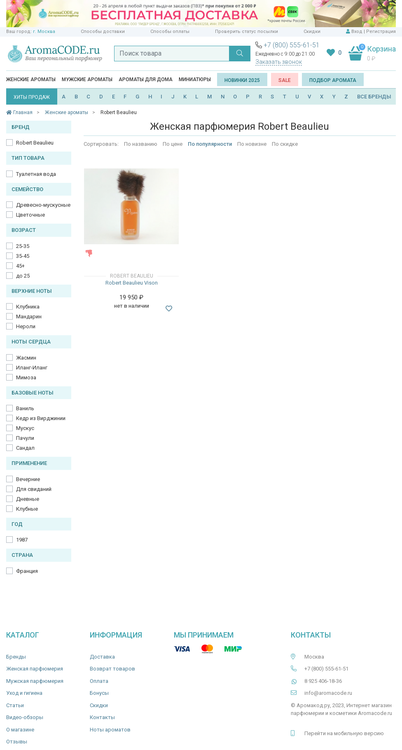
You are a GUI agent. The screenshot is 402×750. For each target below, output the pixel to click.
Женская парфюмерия (34, 669)
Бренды (16, 657)
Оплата (99, 681)
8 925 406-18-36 (323, 681)
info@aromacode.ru (328, 693)
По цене (172, 144)
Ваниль (25, 408)
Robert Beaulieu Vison (131, 283)
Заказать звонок (278, 61)
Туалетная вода (36, 174)
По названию (140, 144)
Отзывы (16, 741)
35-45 (22, 256)
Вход (356, 31)
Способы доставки (103, 31)
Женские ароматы (31, 79)
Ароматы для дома (146, 79)
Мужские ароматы (87, 79)
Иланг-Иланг (31, 367)
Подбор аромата (332, 80)
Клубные (27, 509)
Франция (27, 571)
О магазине (20, 730)
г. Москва (44, 31)
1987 (22, 540)
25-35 (22, 246)
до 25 (23, 276)
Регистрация (381, 31)
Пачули (25, 438)
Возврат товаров (112, 669)
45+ (20, 266)
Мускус (25, 428)
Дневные (27, 499)
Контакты (102, 717)
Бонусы (99, 693)
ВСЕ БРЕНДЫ (374, 96)
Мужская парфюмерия (34, 681)
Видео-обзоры (24, 717)
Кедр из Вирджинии (40, 418)
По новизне (251, 144)
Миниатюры (195, 79)
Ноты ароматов (110, 730)
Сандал (25, 448)
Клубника (28, 307)
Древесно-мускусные (43, 205)
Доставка (102, 657)
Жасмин (26, 358)
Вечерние (28, 479)
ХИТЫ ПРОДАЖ (32, 97)
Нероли (25, 326)
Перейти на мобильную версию (344, 733)
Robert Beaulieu (35, 143)
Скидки (312, 31)
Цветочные (30, 215)
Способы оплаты (169, 31)
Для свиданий (33, 489)
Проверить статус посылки (246, 31)
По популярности (210, 144)
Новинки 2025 (242, 80)
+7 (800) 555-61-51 (292, 45)
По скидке (285, 144)
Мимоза (26, 377)
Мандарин (29, 316)
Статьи (15, 705)
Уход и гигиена (24, 693)
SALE (284, 80)
